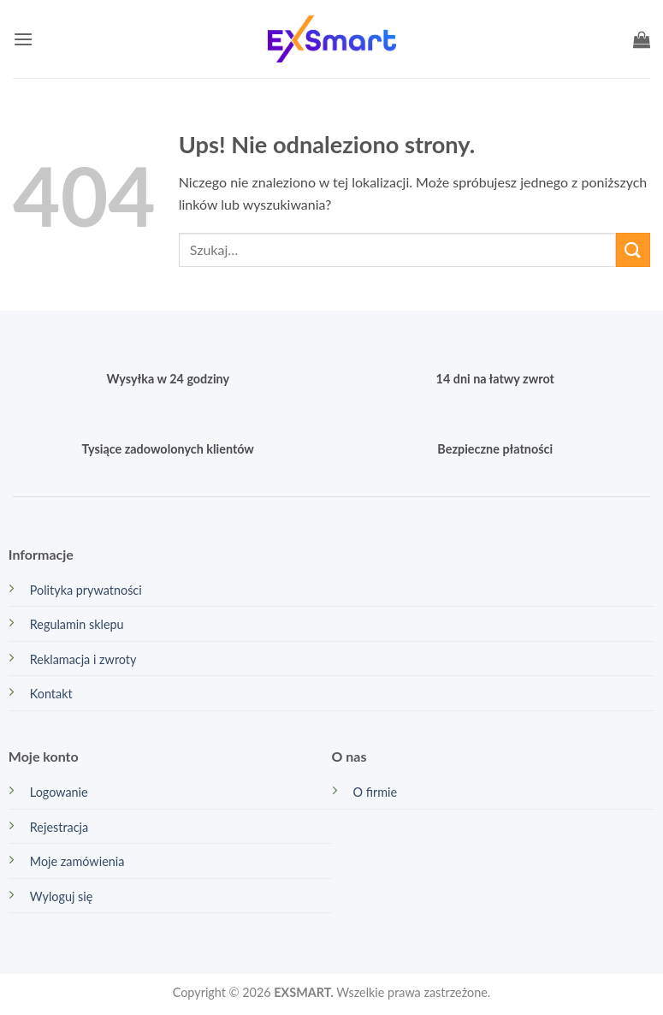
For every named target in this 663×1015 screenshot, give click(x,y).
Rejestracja (59, 827)
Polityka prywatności (86, 590)
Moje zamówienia (77, 861)
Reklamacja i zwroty (83, 659)
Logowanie (59, 792)
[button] (23, 39)
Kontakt (51, 693)
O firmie (375, 792)
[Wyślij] (633, 249)
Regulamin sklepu (77, 624)
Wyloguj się (61, 896)
